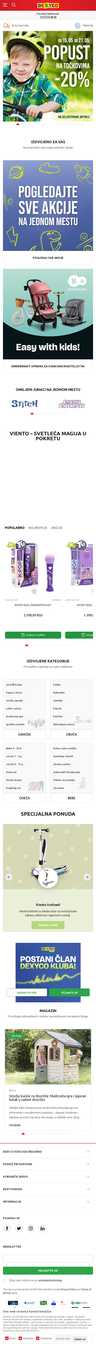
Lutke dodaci (72, 600)
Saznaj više (48, 925)
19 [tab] (79, 124)
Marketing (46, 1338)
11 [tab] (50, 124)
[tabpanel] (48, 76)
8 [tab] (40, 124)
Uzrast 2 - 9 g (13, 756)
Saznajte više (27, 992)
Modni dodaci (14, 780)
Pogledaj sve (13, 788)
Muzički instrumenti (12, 600)
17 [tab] (72, 124)
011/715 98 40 (48, 17)
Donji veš (11, 772)
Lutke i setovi (13, 708)
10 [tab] (47, 124)
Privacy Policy (68, 1289)
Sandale (57, 700)
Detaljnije (15, 1125)
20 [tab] (82, 124)
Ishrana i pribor (62, 764)
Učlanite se (69, 992)
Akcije (56, 528)
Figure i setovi (14, 692)
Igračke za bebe (15, 724)
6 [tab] (33, 124)
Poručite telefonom (48, 13)
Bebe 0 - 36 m (14, 748)
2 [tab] (17, 124)
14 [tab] (61, 124)
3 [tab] (22, 124)
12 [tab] (54, 124)
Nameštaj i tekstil (63, 756)
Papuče (57, 708)
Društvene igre (14, 716)
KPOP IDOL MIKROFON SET (33, 605)
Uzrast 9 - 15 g (14, 764)
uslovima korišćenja (50, 1280)
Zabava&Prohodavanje (66, 772)
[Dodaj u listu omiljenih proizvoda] (34, 591)
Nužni (13, 1338)
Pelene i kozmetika (64, 780)
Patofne (57, 716)
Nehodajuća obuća (64, 724)
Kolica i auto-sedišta (64, 748)
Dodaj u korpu (33, 635)
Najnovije (38, 528)
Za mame (58, 788)
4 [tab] (25, 124)
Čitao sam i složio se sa (35, 1280)
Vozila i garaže (14, 700)
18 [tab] (75, 124)
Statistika (28, 1338)
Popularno (15, 528)
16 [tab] (68, 124)
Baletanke (59, 692)
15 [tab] (64, 124)
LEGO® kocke (14, 684)
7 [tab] (36, 124)
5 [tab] (29, 124)
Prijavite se (48, 1270)
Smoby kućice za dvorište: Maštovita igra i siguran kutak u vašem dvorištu (47, 1097)
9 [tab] (43, 124)
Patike (57, 684)
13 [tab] (57, 124)
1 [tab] (13, 124)
